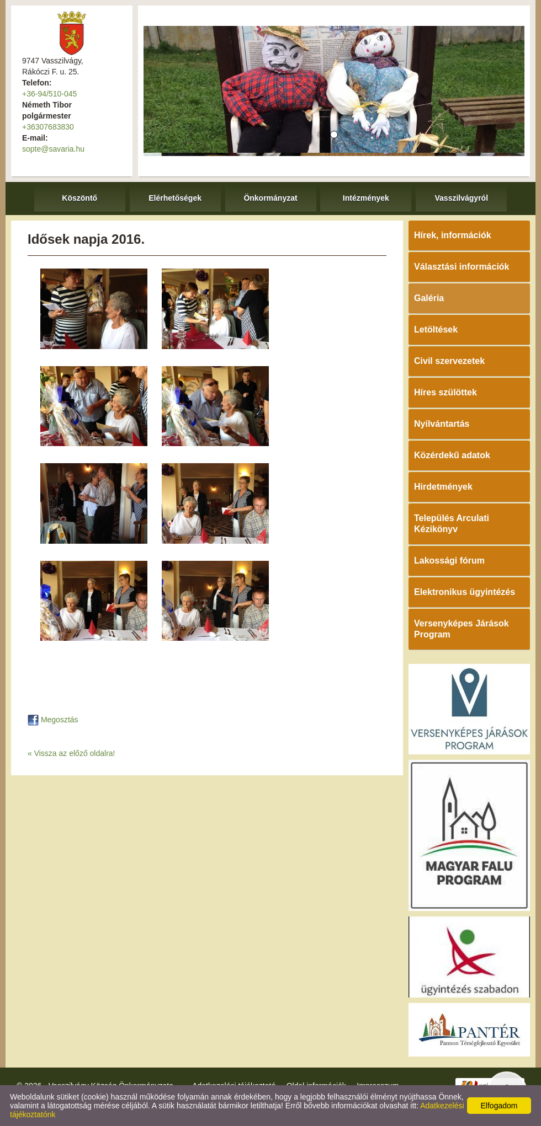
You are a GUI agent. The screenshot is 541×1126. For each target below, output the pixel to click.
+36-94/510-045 (49, 93)
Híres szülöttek (445, 392)
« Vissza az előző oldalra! (71, 753)
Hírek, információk (452, 235)
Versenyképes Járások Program (461, 629)
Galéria (429, 298)
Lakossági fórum (449, 560)
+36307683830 (48, 126)
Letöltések (436, 329)
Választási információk (462, 266)
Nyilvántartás (442, 423)
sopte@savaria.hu (53, 148)
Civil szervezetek (449, 361)
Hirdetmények (443, 486)
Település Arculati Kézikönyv (451, 523)
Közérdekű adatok (452, 455)
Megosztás (53, 719)
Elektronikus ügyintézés (464, 592)
